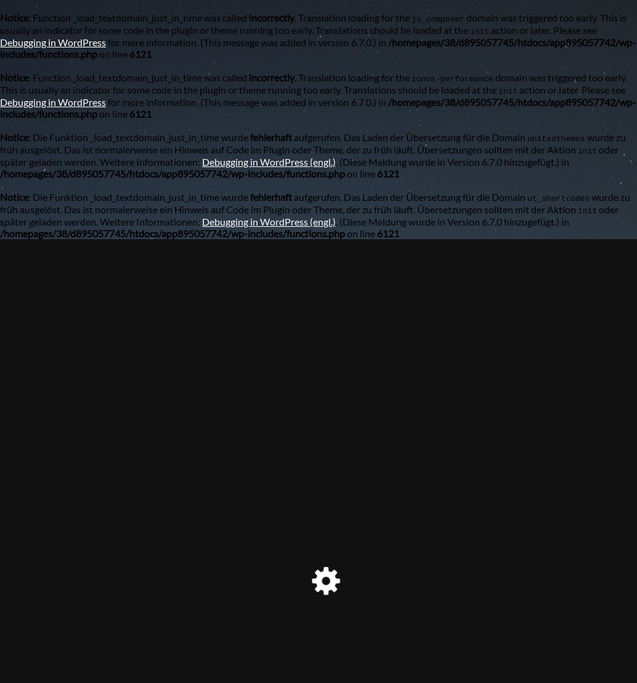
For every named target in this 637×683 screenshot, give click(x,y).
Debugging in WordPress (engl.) (269, 162)
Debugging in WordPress (53, 42)
